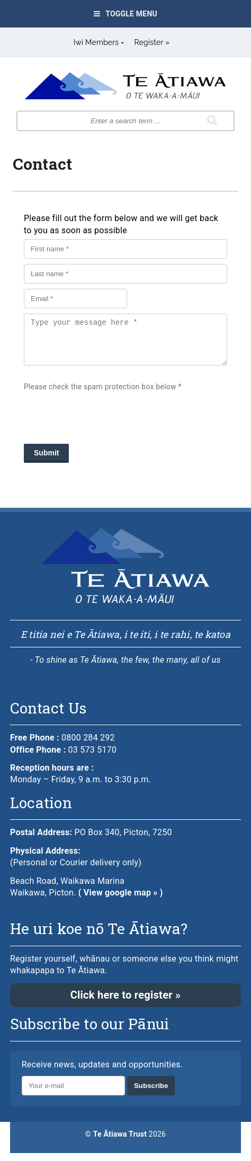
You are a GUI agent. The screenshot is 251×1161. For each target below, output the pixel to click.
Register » (152, 42)
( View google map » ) (120, 900)
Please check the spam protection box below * (103, 395)
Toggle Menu (125, 14)
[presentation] (104, 420)
